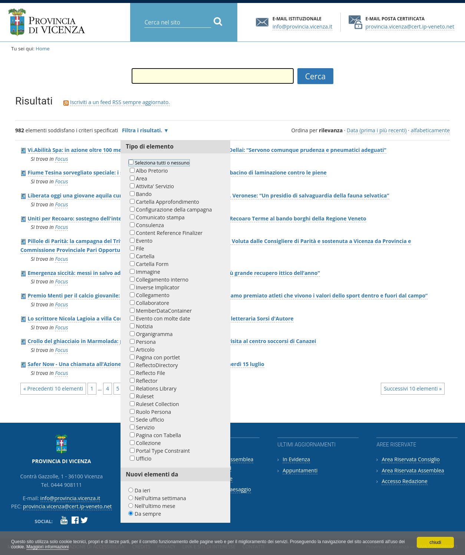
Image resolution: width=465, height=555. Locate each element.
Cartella (145, 256)
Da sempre (148, 513)
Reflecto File (150, 372)
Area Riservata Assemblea (413, 470)
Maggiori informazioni (47, 546)
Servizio (145, 427)
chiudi (435, 542)
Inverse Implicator (157, 287)
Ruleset (145, 396)
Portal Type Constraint (163, 450)
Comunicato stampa (160, 217)
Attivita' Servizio (155, 186)
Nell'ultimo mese (155, 505)
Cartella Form (152, 263)
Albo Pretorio (152, 170)
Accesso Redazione (404, 481)
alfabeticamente (430, 130)
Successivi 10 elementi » (413, 388)
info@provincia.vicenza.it (303, 26)
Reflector (147, 380)
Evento (144, 240)
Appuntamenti (300, 470)
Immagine (148, 271)
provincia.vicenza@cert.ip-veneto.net (409, 26)
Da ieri (142, 490)
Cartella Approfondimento (167, 201)
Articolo (145, 349)
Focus (61, 158)
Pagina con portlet (158, 357)
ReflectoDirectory (157, 365)
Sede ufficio (150, 419)
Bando (144, 193)
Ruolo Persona (153, 411)
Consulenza (150, 225)
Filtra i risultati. (142, 130)
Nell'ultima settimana (160, 498)
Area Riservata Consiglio (411, 459)
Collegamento (152, 295)
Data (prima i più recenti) (377, 130)
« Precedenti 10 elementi (53, 388)
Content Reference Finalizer (169, 232)
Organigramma (154, 334)
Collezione (148, 442)
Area (141, 178)
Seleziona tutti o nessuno (162, 163)
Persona (146, 341)
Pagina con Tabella (158, 435)
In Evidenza (296, 459)
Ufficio (144, 458)
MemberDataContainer (164, 310)
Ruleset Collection (157, 404)
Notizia (144, 326)
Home (43, 48)
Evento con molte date (163, 318)
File (140, 248)
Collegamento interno (162, 279)
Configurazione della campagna (174, 209)
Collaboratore (152, 302)
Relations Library (156, 388)
